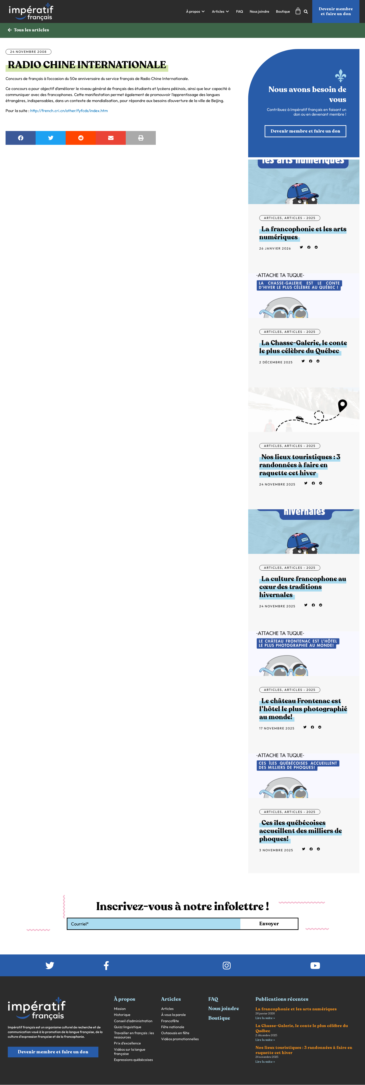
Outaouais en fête (175, 1033)
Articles (273, 218)
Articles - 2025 (300, 218)
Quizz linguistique (127, 1027)
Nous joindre (223, 1008)
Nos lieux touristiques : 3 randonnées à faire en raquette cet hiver (299, 465)
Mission (120, 1009)
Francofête (170, 1021)
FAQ (213, 999)
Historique (122, 1015)
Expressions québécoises (133, 1060)
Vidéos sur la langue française (129, 1051)
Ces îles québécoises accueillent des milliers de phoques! (300, 831)
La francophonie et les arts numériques (303, 233)
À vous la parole (173, 1015)
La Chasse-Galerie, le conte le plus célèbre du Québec (303, 347)
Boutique (219, 1018)
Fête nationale (172, 1027)
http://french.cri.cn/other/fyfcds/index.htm (69, 110)
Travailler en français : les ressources (134, 1035)
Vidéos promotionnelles (180, 1039)
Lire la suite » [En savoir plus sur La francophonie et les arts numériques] (265, 1018)
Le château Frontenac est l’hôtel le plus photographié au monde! (303, 709)
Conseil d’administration (133, 1021)
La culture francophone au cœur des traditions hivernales (302, 587)
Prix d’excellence (127, 1043)
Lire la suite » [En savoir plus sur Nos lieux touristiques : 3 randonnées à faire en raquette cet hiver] (265, 1062)
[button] (195, 11)
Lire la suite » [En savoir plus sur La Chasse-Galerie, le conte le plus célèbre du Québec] (265, 1040)
